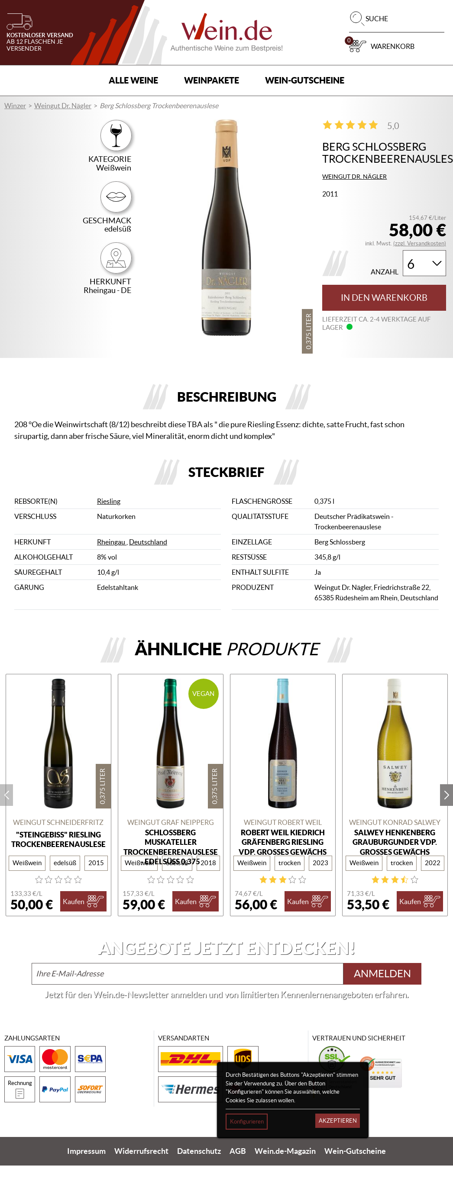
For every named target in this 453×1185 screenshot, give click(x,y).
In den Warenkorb (384, 298)
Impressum (86, 1151)
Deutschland (148, 542)
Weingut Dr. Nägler (62, 105)
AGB (238, 1151)
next (446, 795)
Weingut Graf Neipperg (170, 822)
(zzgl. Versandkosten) (419, 243)
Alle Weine (133, 80)
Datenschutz (199, 1151)
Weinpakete (211, 80)
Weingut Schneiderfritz (58, 822)
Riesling (108, 501)
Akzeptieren (338, 1120)
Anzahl (384, 272)
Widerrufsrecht (141, 1151)
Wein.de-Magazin (285, 1151)
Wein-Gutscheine (304, 80)
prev (6, 795)
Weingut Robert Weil (283, 822)
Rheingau (111, 542)
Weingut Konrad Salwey (394, 822)
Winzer (15, 105)
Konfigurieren (247, 1121)
